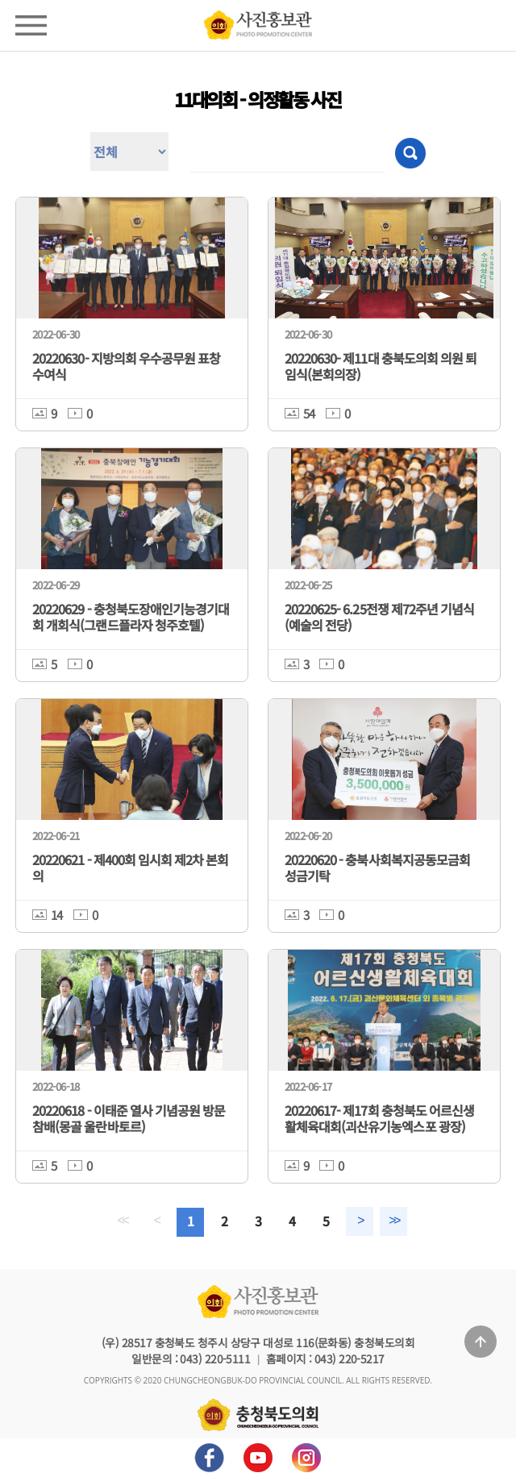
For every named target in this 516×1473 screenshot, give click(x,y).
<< (112, 1222)
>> (404, 1222)
